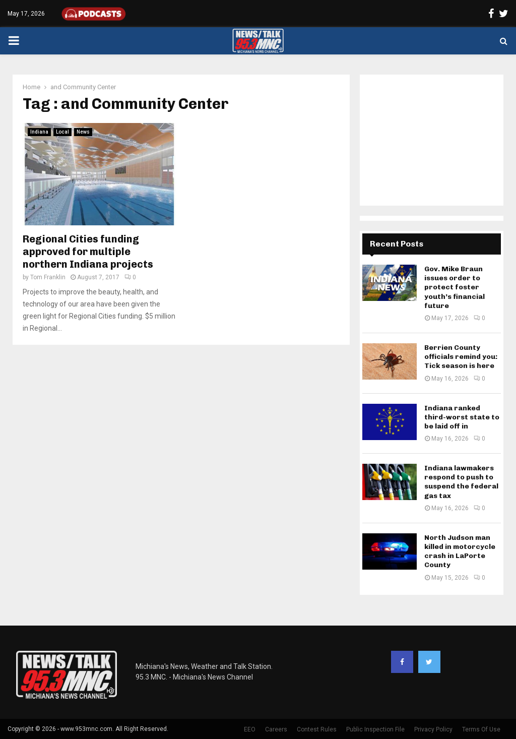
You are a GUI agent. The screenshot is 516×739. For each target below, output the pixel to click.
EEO (249, 729)
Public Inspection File (375, 729)
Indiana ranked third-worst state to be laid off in (461, 417)
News (83, 132)
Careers (276, 729)
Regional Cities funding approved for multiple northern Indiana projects (88, 251)
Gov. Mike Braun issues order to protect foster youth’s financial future (454, 287)
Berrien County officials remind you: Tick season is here (460, 356)
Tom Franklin (48, 277)
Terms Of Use (481, 729)
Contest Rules (317, 729)
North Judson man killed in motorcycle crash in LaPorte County (459, 551)
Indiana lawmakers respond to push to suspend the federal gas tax (461, 482)
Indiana (39, 132)
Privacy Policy (433, 729)
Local (62, 132)
